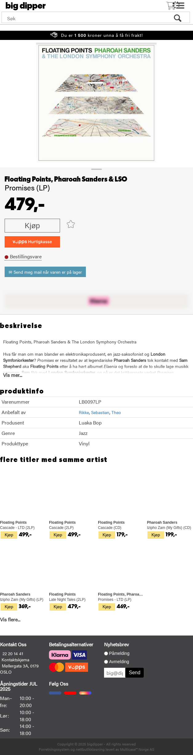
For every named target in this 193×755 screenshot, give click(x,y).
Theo (116, 412)
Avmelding (119, 661)
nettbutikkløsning (90, 749)
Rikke (84, 412)
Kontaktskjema (15, 659)
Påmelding (119, 653)
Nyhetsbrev (116, 644)
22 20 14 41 (12, 653)
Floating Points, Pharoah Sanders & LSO (66, 179)
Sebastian (100, 412)
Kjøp (32, 225)
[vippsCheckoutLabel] (32, 242)
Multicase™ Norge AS (137, 749)
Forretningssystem (54, 749)
